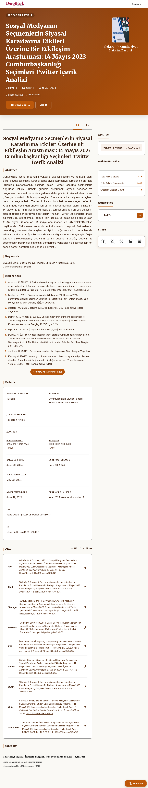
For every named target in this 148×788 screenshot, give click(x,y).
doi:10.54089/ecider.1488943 (48, 592)
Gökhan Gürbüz (15, 94)
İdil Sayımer (34, 94)
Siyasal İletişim (10, 262)
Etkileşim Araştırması (57, 262)
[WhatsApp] (112, 241)
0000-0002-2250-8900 (60, 444)
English (136, 4)
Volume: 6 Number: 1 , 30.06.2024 (121, 147)
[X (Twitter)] (121, 241)
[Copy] (85, 568)
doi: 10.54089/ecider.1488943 (59, 651)
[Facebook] (103, 241)
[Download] (140, 215)
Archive (103, 134)
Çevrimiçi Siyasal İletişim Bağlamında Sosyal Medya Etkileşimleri (44, 756)
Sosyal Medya (27, 262)
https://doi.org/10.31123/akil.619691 (70, 289)
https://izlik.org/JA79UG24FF (23, 532)
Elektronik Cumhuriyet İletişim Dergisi (121, 48)
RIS (74, 548)
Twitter (40, 262)
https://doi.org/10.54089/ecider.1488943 (29, 514)
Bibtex (87, 548)
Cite (43, 105)
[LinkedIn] (130, 241)
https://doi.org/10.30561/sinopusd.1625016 (21, 766)
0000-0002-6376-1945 (18, 444)
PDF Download (20, 104)
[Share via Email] (139, 241)
